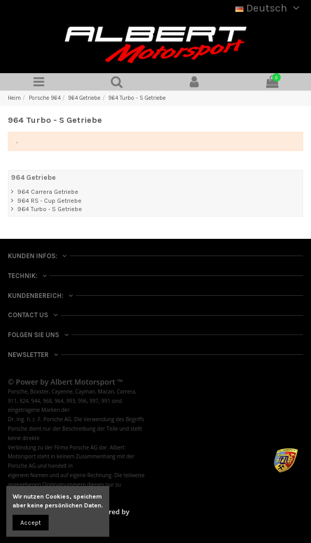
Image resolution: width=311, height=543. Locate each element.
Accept (30, 522)
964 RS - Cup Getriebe (49, 200)
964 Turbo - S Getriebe (49, 209)
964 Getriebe (33, 177)
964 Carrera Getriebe (47, 191)
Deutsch (269, 8)
